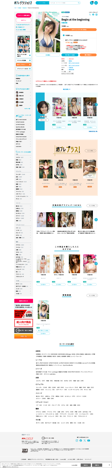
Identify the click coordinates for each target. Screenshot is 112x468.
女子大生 (19, 257)
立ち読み (48, 55)
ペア (18, 228)
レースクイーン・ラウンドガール (23, 259)
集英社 (70, 61)
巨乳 (19, 177)
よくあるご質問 (22, 29)
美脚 (19, 184)
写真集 (19, 7)
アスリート (20, 274)
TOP (15, 7)
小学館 (93, 354)
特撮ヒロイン (21, 267)
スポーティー (21, 194)
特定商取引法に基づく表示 (52, 459)
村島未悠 (24, 7)
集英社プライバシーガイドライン (36, 459)
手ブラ (19, 284)
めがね (19, 164)
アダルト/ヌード (20, 276)
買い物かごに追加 (69, 55)
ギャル (19, 199)
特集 (17, 83)
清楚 (19, 220)
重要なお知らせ (23, 301)
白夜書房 (63, 356)
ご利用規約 (23, 459)
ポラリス (18, 144)
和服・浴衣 (20, 167)
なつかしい (20, 213)
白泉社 (59, 356)
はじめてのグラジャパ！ (24, 24)
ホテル (19, 235)
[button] (96, 105)
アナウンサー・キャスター (23, 262)
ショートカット (21, 181)
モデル (19, 252)
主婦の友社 (87, 354)
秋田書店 (38, 354)
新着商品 (18, 78)
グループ (19, 233)
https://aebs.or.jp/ (34, 451)
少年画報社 (39, 356)
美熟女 (19, 211)
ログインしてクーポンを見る (79, 29)
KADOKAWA (54, 354)
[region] (56, 465)
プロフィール (43, 120)
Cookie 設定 (63, 459)
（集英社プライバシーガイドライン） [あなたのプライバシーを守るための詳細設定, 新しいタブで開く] (10, 466)
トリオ (19, 230)
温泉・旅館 (20, 237)
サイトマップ (88, 459)
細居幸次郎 (71, 69)
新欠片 (54, 356)
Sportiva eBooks (20, 127)
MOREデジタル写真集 (74, 363)
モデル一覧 (27, 108)
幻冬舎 (77, 354)
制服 (19, 160)
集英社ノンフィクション (55, 365)
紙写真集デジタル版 (20, 129)
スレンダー (21, 174)
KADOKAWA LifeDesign (64, 354)
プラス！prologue (20, 132)
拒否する (86, 465)
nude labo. (18, 146)
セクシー (20, 218)
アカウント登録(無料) (23, 15)
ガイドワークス (46, 354)
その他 (19, 293)
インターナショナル (22, 196)
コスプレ (20, 157)
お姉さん (20, 208)
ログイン (23, 20)
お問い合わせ (80, 459)
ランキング (18, 81)
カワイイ (20, 216)
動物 (18, 291)
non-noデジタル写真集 (87, 363)
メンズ (19, 289)
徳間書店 (49, 356)
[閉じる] (109, 465)
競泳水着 (19, 162)
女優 (19, 250)
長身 (19, 186)
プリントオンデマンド (21, 139)
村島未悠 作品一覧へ (93, 131)
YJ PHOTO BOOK (20, 122)
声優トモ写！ (19, 141)
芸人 (18, 272)
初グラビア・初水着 (22, 286)
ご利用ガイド (21, 27)
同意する (97, 465)
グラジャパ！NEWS (22, 69)
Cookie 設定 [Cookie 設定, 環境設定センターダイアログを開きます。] (74, 465)
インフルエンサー (22, 264)
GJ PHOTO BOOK (20, 124)
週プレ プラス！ (21, 64)
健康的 (19, 189)
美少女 (19, 206)
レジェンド (20, 269)
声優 (19, 254)
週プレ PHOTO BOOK (21, 119)
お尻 (19, 179)
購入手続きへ (88, 55)
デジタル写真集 (21, 60)
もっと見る (90, 150)
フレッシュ (20, 191)
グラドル (20, 245)
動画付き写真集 (19, 134)
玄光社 (73, 354)
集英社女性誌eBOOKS (42, 365)
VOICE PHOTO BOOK (21, 136)
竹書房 (44, 356)
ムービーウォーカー (76, 356)
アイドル (20, 247)
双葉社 (68, 356)
